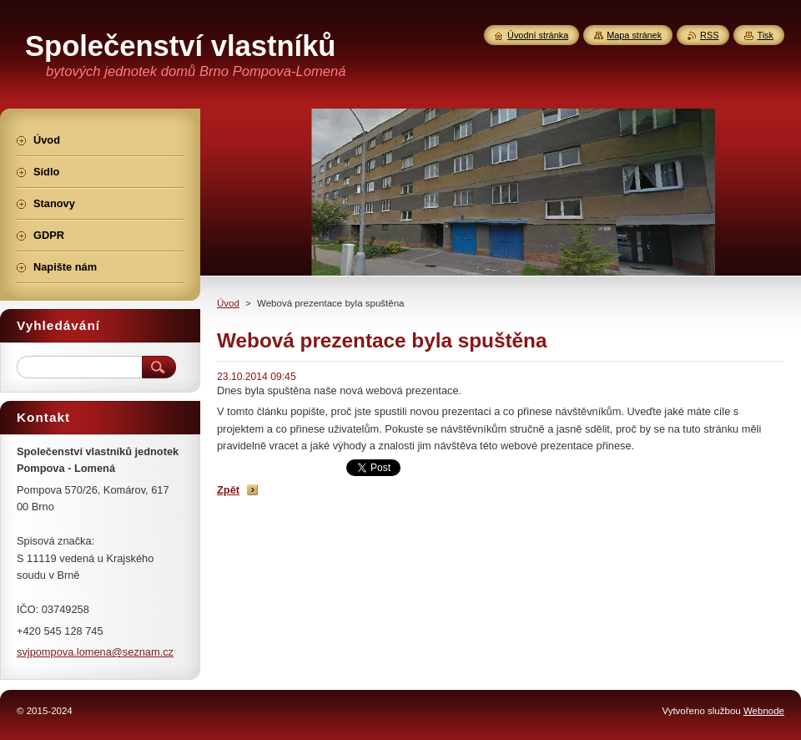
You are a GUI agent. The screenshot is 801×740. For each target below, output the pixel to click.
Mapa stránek (634, 35)
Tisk (765, 35)
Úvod (228, 303)
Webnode (763, 711)
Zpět (228, 490)
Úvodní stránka (537, 35)
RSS (709, 35)
